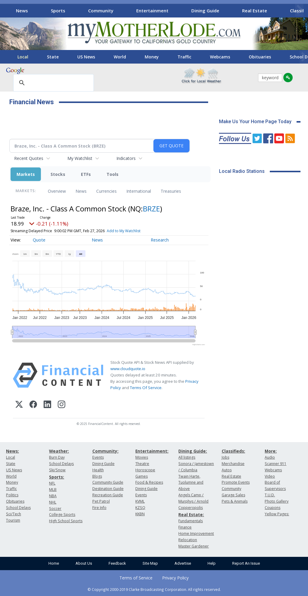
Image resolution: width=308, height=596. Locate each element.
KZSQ (140, 507)
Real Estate (254, 11)
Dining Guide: (192, 451)
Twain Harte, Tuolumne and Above (190, 482)
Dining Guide (205, 11)
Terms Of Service (146, 387)
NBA (53, 495)
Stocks (58, 174)
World (120, 57)
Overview (57, 191)
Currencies (106, 191)
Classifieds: (233, 451)
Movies (141, 457)
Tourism (13, 520)
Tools (112, 174)
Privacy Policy (175, 578)
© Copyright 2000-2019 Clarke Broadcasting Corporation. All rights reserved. (154, 589)
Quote (39, 240)
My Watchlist (79, 158)
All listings (186, 457)
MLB (53, 489)
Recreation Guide (107, 495)
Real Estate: (191, 514)
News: (12, 451)
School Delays (18, 507)
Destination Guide (108, 488)
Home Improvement (196, 533)
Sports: (56, 477)
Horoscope (145, 470)
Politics (12, 495)
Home (53, 563)
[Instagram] (61, 405)
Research (160, 240)
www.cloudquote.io (127, 368)
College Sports (62, 514)
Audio (270, 457)
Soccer (55, 508)
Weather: (59, 451)
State (53, 57)
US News (86, 57)
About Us (83, 563)
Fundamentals (190, 520)
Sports (58, 11)
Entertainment (152, 11)
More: (271, 451)
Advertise (182, 563)
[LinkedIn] (47, 405)
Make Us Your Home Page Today (255, 121)
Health (98, 470)
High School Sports (65, 520)
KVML (140, 501)
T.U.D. (270, 495)
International (138, 191)
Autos (227, 470)
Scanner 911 (275, 463)
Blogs (97, 476)
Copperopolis (190, 507)
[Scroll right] (299, 9)
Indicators (126, 158)
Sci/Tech (13, 513)
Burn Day (57, 457)
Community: (105, 451)
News (22, 11)
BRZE (151, 209)
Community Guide (107, 482)
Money (152, 57)
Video (270, 476)
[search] (52, 83)
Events (98, 457)
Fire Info (99, 507)
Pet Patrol (101, 501)
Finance (185, 527)
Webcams (220, 57)
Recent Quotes (28, 158)
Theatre (142, 463)
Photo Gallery (276, 501)
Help (212, 563)
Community (100, 11)
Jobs (225, 457)
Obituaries (260, 57)
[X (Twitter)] (19, 405)
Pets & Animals (235, 501)
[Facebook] (33, 405)
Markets (26, 174)
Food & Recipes (149, 482)
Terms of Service (135, 578)
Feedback (117, 563)
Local (22, 57)
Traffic (184, 57)
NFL (52, 483)
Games (141, 476)
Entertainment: (151, 451)
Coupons (272, 507)
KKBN (140, 513)
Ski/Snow (57, 470)
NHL (52, 502)
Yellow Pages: (277, 513)
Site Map (150, 563)
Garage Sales (233, 495)
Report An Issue (246, 563)
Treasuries (171, 191)
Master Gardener (193, 546)
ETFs (86, 174)
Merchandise (233, 463)
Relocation (187, 539)
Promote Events (236, 482)
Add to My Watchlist (123, 230)
